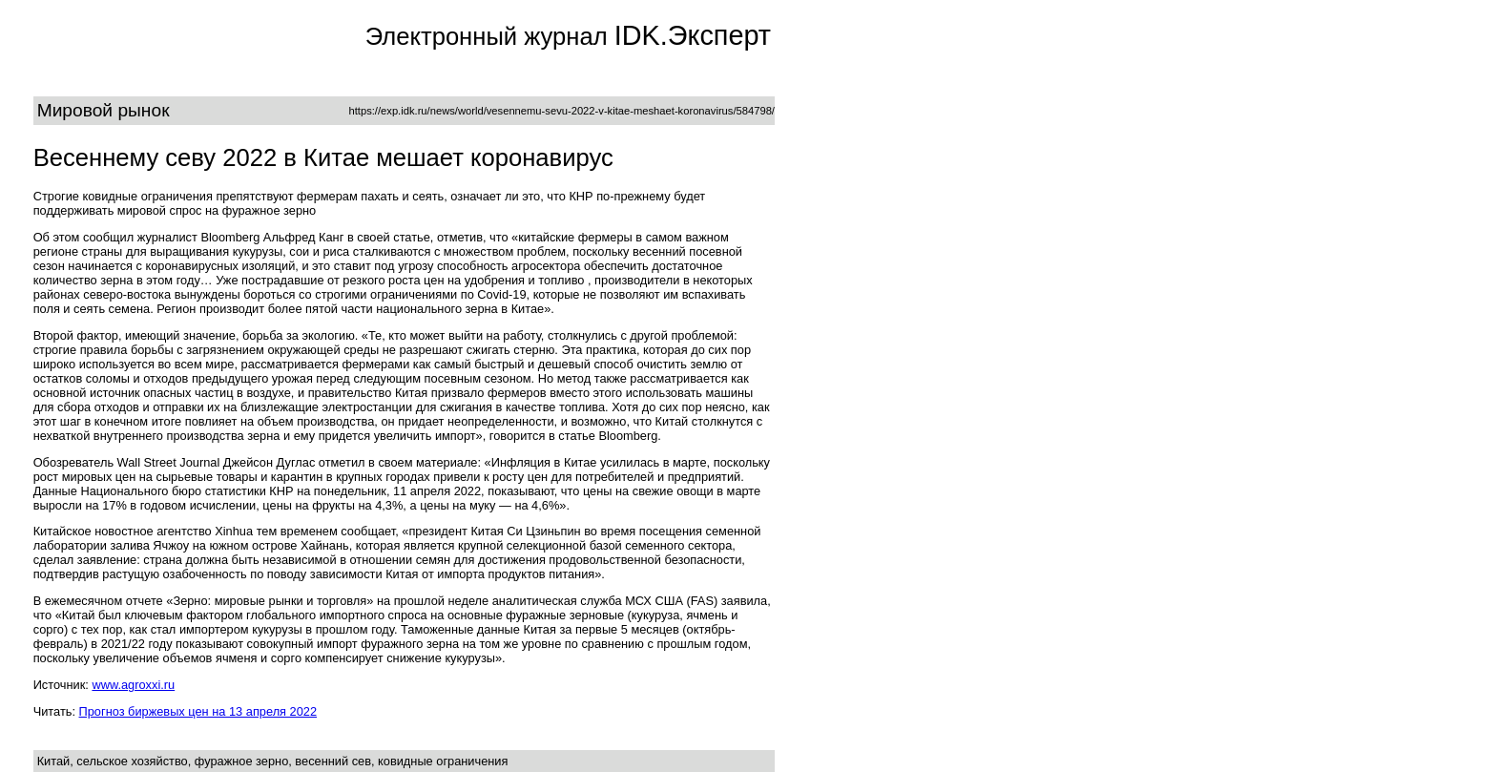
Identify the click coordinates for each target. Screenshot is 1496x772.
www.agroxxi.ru (133, 685)
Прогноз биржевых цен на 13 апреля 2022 (198, 711)
